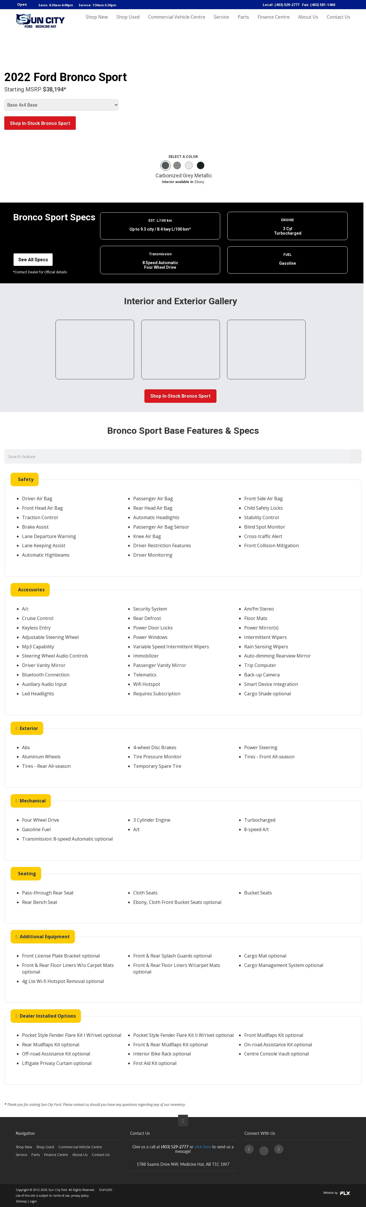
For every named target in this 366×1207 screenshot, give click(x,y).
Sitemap (21, 1201)
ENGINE (287, 220)
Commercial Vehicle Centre (176, 22)
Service (221, 22)
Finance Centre (274, 22)
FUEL (287, 255)
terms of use (61, 1196)
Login (33, 1201)
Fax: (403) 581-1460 (318, 4)
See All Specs (33, 259)
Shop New (97, 22)
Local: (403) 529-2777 (281, 4)
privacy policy (80, 1196)
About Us (308, 22)
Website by (336, 1193)
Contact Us (338, 22)
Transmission (160, 254)
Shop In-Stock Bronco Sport (40, 123)
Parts (243, 22)
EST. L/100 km (160, 221)
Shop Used (128, 22)
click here (202, 1146)
